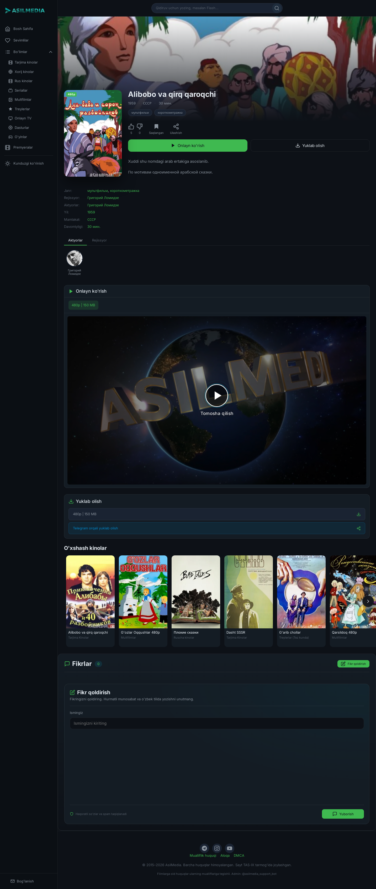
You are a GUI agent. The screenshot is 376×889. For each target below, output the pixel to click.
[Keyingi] (368, 601)
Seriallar (18, 90)
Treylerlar (19, 109)
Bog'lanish (22, 881)
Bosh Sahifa (19, 28)
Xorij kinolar (21, 72)
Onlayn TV (19, 118)
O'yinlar (17, 137)
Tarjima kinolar (23, 62)
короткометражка (170, 112)
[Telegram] (204, 848)
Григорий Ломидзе (103, 198)
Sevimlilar (17, 40)
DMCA (239, 855)
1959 (132, 103)
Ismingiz (76, 713)
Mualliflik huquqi (203, 855)
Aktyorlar (75, 240)
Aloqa (225, 855)
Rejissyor (99, 240)
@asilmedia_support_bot (259, 874)
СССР (147, 103)
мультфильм (140, 112)
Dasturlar (18, 127)
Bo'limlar (29, 52)
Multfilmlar (19, 99)
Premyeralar (19, 147)
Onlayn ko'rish (187, 145)
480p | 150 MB (83, 305)
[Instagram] (217, 848)
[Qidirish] (277, 8)
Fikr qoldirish (353, 663)
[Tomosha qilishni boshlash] (216, 400)
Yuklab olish (310, 145)
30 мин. (165, 103)
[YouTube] (229, 848)
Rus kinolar (20, 81)
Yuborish (343, 814)
